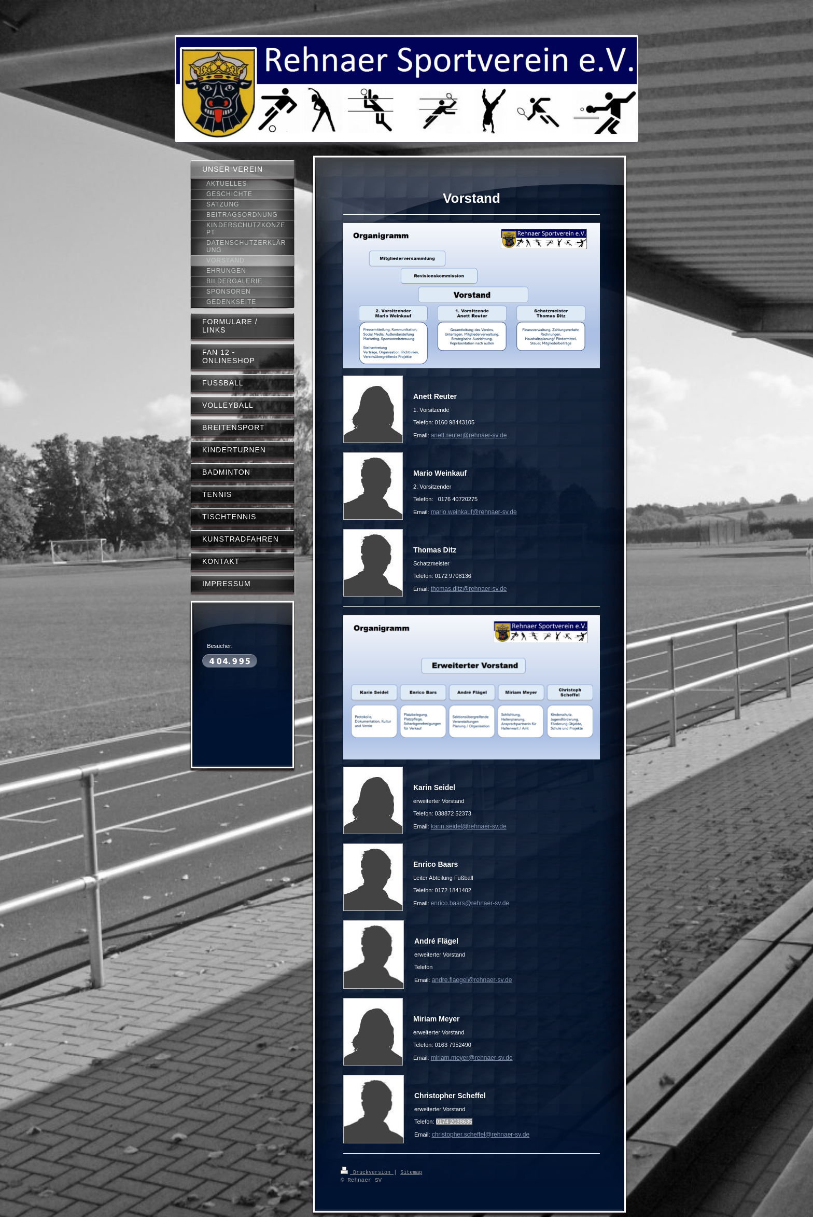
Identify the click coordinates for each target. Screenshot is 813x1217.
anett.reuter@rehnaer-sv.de (469, 435)
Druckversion (367, 1171)
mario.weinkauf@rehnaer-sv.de (474, 512)
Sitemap (411, 1171)
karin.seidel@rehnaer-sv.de (469, 826)
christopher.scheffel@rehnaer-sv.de (481, 1134)
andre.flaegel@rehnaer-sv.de (472, 980)
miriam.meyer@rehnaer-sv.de (472, 1057)
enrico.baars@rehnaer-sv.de (470, 903)
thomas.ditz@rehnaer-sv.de (469, 588)
